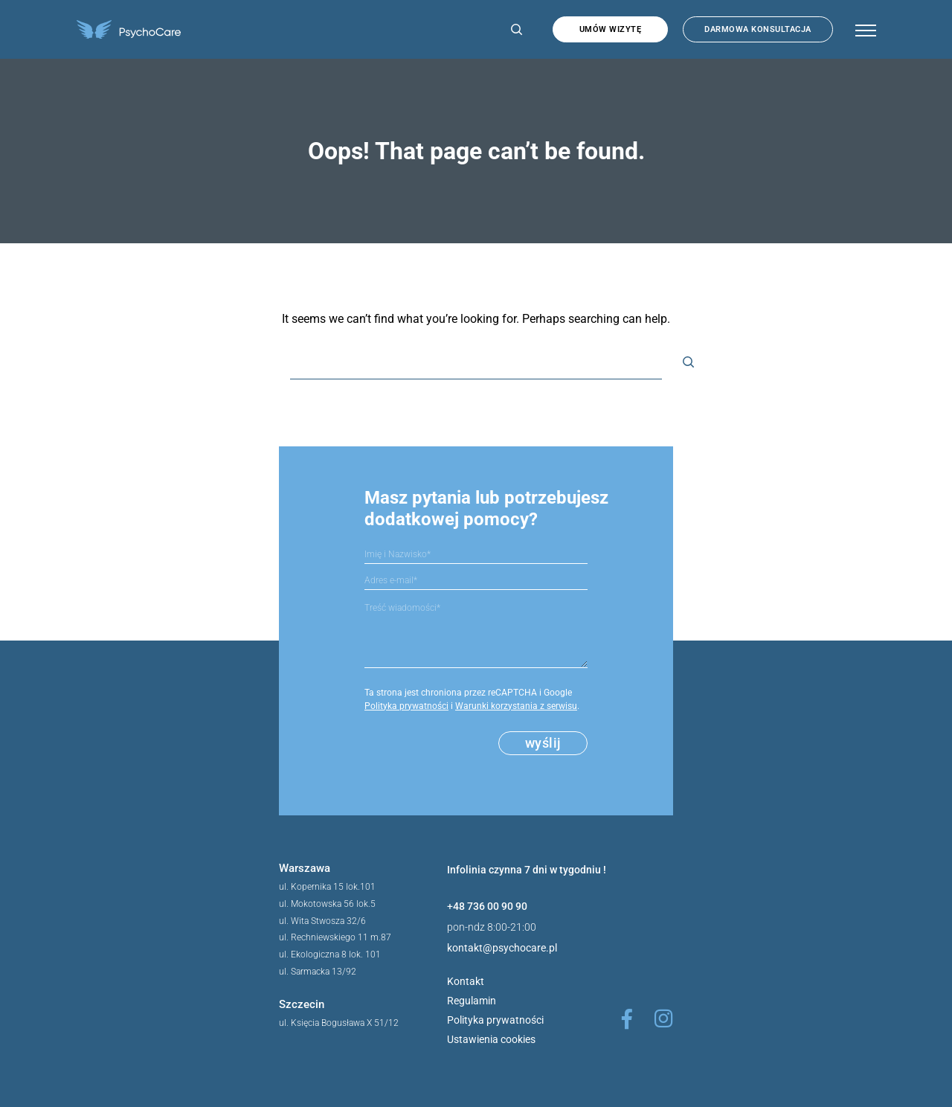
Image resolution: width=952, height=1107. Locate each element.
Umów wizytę (610, 29)
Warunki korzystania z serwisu (516, 706)
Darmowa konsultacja (757, 29)
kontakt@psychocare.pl (502, 948)
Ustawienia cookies (491, 1039)
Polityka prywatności (406, 706)
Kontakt (465, 981)
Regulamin (471, 1001)
